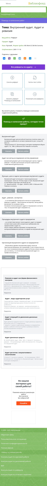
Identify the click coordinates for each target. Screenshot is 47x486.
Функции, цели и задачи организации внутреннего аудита (23, 176)
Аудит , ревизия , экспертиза (12, 198)
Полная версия (7, 448)
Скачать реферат (12, 82)
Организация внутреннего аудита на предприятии (20, 243)
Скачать (40, 45)
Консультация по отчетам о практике (16, 474)
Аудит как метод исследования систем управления (20, 158)
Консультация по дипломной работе (16, 461)
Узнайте (23, 403)
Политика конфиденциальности (14, 443)
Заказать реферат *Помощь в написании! (12, 100)
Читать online (23, 151)
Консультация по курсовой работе (15, 457)
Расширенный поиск (8, 14)
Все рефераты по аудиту (21, 67)
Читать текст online (34, 82)
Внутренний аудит (8, 136)
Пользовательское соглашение (13, 439)
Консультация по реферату (12, 470)
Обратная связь (7, 435)
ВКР (2, 466)
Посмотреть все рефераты (35, 99)
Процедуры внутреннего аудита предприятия (18, 219)
